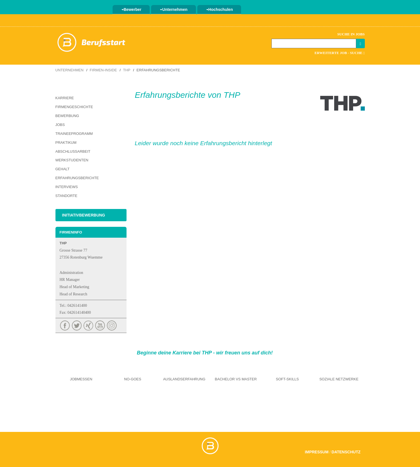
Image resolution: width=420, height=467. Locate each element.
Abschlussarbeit (73, 151)
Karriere (64, 98)
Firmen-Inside (103, 70)
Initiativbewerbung (83, 215)
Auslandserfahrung (184, 379)
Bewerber (132, 9)
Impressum (317, 452)
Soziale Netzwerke (338, 379)
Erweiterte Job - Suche (339, 53)
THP (126, 70)
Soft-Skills (287, 379)
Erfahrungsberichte (77, 178)
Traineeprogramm (74, 134)
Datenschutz (346, 452)
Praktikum (66, 142)
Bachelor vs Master (236, 379)
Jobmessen (81, 379)
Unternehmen (173, 9)
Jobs (60, 125)
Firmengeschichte (74, 107)
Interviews (66, 187)
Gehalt (62, 169)
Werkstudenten (71, 160)
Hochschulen (219, 9)
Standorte (66, 196)
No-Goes (132, 379)
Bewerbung (67, 116)
